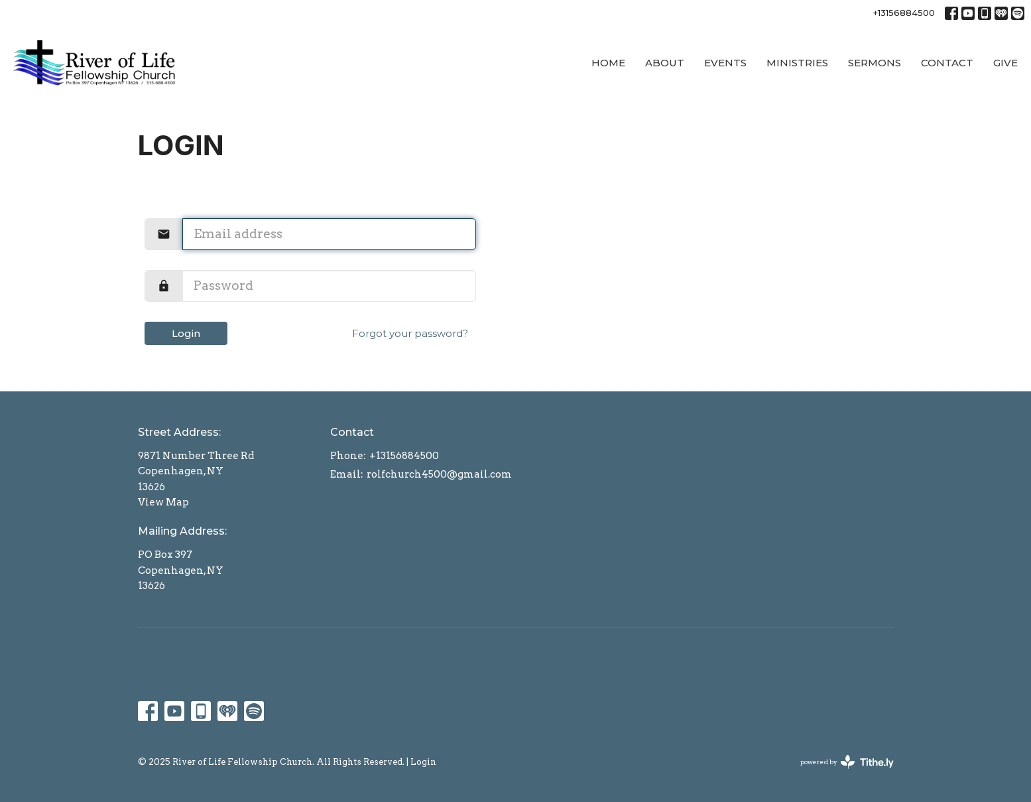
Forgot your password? (410, 333)
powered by (847, 762)
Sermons (874, 62)
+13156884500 (904, 12)
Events (725, 62)
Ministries (797, 62)
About (664, 62)
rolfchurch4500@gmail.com (439, 474)
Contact (947, 62)
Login (186, 333)
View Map (163, 502)
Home (608, 62)
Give (1005, 62)
